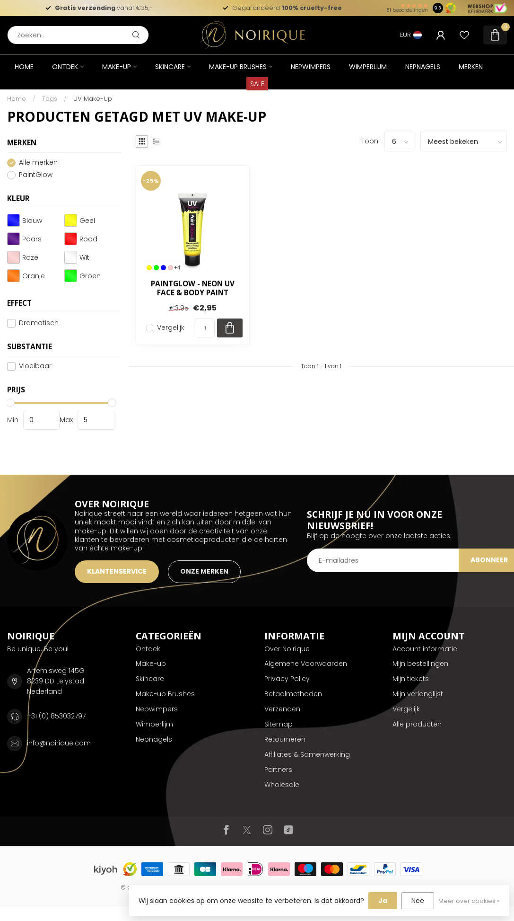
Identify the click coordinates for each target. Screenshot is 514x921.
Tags (49, 98)
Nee (417, 900)
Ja (382, 900)
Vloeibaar (35, 366)
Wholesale (281, 784)
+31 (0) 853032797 (56, 716)
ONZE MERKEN (204, 571)
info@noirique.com (59, 743)
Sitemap (278, 724)
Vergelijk (170, 327)
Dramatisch (39, 323)
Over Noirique (287, 649)
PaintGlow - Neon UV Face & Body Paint (193, 288)
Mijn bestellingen (420, 663)
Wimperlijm (368, 66)
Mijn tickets (410, 678)
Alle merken (38, 162)
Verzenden (282, 709)
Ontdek (65, 66)
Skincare (170, 66)
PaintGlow (35, 174)
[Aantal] (205, 328)
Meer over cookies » (469, 901)
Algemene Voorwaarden (305, 663)
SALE (257, 84)
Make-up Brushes (238, 66)
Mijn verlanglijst (417, 694)
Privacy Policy (287, 678)
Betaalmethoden (293, 694)
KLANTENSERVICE (117, 571)
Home (24, 66)
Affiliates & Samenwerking (307, 754)
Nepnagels (422, 66)
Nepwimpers (311, 66)
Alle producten (417, 724)
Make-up (116, 66)
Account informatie (424, 649)
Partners (278, 769)
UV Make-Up (92, 98)
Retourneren (284, 739)
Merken (471, 66)
